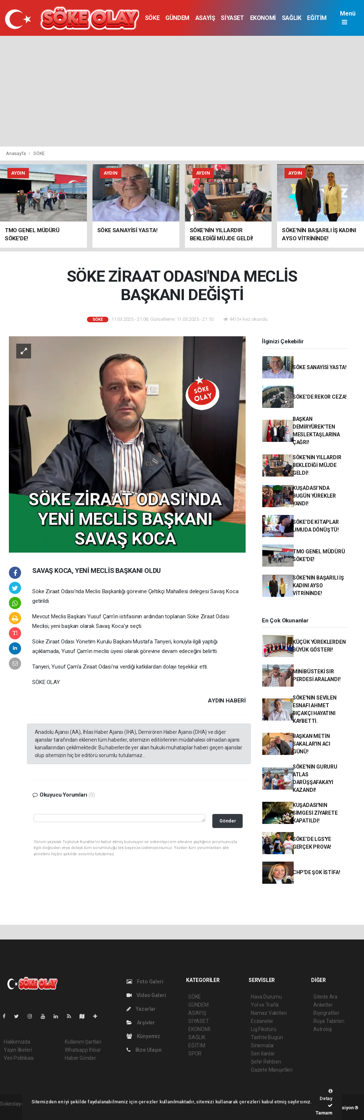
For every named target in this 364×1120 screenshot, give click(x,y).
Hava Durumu (266, 997)
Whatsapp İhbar (83, 1050)
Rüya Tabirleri (328, 1021)
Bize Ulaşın (144, 1050)
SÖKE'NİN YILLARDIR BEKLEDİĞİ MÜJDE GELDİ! (317, 465)
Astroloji (322, 1029)
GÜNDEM (177, 17)
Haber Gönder (80, 1058)
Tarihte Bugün (267, 1037)
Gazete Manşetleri (272, 1070)
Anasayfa (16, 153)
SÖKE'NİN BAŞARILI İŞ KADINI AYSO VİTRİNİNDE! (318, 585)
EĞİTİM (317, 17)
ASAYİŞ (205, 17)
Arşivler (141, 1022)
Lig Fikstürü (263, 1029)
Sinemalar (262, 1045)
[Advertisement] (182, 91)
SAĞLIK (291, 17)
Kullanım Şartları (83, 1042)
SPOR (195, 1054)
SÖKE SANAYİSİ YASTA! (320, 367)
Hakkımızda (17, 1042)
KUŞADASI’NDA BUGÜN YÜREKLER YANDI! (314, 495)
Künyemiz (143, 1036)
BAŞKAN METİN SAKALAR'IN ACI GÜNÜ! (311, 744)
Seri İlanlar (263, 1054)
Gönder (227, 821)
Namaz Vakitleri (269, 1013)
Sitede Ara (325, 997)
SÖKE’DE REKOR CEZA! (320, 397)
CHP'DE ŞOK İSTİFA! (316, 872)
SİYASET (232, 17)
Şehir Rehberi (266, 1062)
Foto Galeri (145, 982)
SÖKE (152, 17)
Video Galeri (146, 995)
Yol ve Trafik (265, 1005)
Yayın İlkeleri (18, 1050)
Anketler (323, 1005)
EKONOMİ (263, 17)
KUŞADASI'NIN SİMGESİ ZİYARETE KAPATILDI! (315, 813)
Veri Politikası (19, 1058)
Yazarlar (141, 1009)
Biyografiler (326, 1013)
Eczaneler (262, 1021)
